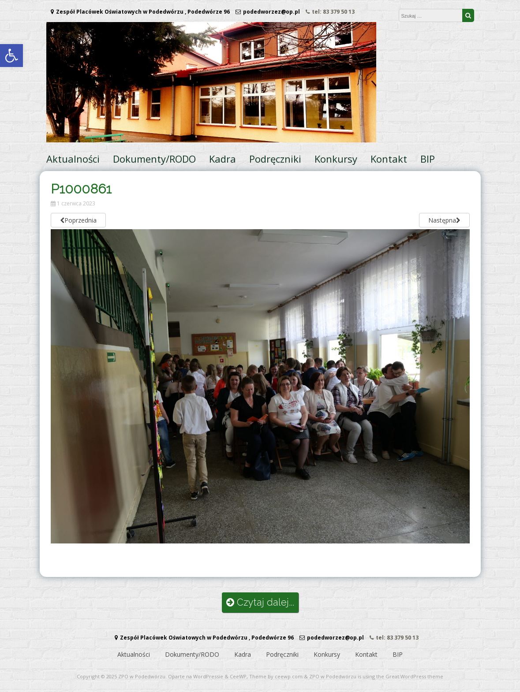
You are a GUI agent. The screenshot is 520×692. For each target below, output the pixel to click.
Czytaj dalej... (260, 602)
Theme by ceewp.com (276, 676)
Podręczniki (275, 158)
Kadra (222, 158)
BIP (427, 158)
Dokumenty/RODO (154, 158)
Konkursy (335, 158)
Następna (444, 220)
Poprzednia (78, 220)
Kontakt (388, 158)
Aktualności (73, 158)
